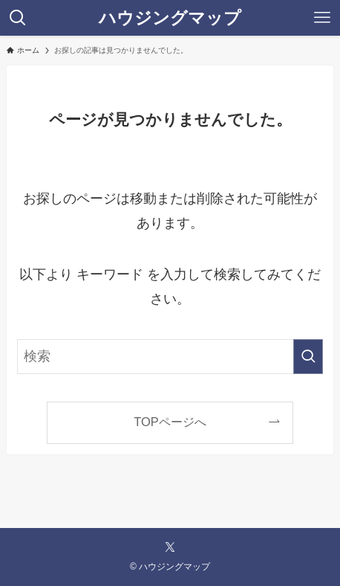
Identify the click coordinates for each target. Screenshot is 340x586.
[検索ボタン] (18, 18)
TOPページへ (170, 421)
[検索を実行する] (308, 356)
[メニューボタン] (322, 18)
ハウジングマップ (170, 18)
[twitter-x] (170, 547)
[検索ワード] (170, 356)
